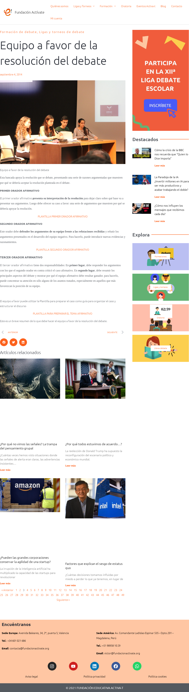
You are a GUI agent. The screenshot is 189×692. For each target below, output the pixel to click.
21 (105, 590)
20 (100, 590)
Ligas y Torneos (82, 6)
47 (112, 595)
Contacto (176, 6)
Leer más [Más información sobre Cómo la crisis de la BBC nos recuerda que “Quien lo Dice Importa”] (160, 165)
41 (82, 595)
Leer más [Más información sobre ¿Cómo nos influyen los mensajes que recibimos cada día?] (160, 221)
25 (1, 595)
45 (102, 595)
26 (6, 595)
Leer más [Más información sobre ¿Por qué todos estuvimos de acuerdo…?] (70, 465)
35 (52, 595)
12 (60, 590)
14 (70, 590)
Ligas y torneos (160, 287)
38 (67, 595)
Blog (163, 6)
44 (97, 595)
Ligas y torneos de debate (61, 32)
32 (37, 595)
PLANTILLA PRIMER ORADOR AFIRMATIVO (63, 216)
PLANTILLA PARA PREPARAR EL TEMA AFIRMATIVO (62, 313)
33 (42, 595)
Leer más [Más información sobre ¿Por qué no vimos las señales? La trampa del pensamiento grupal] (5, 469)
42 (87, 595)
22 (110, 590)
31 (31, 595)
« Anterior (7, 590)
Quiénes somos (59, 6)
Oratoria (126, 6)
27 (11, 595)
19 (95, 590)
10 (50, 590)
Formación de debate (18, 32)
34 (47, 595)
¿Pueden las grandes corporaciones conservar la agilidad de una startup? (25, 559)
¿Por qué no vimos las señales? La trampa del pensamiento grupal (28, 446)
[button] (4, 342)
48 (117, 595)
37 (62, 595)
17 (85, 590)
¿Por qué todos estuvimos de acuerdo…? (93, 444)
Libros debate (160, 348)
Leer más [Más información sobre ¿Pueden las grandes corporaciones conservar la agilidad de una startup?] (5, 583)
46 (107, 595)
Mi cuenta (56, 18)
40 (77, 595)
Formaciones (161, 256)
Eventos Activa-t (146, 6)
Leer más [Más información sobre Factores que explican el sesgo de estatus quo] (70, 585)
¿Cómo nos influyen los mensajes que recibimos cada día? (169, 209)
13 (65, 590)
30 (26, 595)
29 (21, 595)
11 (55, 590)
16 (80, 590)
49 (122, 595)
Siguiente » (63, 600)
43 (92, 595)
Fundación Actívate (29, 12)
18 (90, 590)
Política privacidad (94, 676)
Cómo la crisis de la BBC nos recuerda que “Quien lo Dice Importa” (171, 154)
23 (115, 590)
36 (57, 595)
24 (120, 590)
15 (75, 590)
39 (72, 595)
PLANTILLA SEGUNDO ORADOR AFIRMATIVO (62, 249)
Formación (106, 6)
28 (16, 595)
